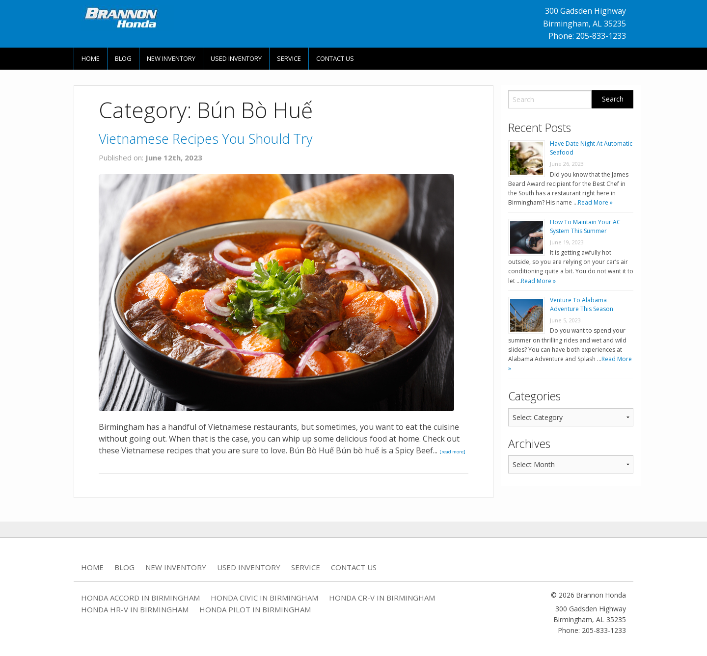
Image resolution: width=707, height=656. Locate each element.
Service (289, 58)
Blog (123, 58)
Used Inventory (236, 58)
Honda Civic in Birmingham (264, 598)
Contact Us (335, 58)
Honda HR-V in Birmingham (135, 609)
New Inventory (171, 58)
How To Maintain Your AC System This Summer (585, 226)
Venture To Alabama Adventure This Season (581, 304)
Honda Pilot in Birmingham (255, 609)
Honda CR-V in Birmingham (382, 598)
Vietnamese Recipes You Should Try (205, 139)
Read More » (595, 202)
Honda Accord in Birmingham (140, 598)
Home (91, 58)
